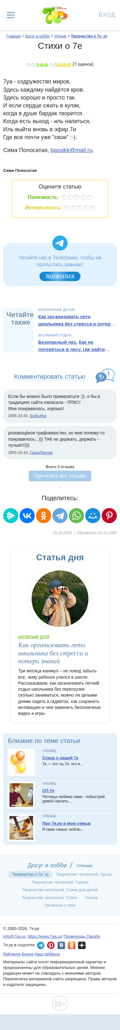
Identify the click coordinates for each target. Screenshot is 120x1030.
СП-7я (48, 790)
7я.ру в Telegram (41, 945)
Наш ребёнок (47, 954)
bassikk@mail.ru (71, 150)
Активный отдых (54, 335)
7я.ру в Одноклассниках (71, 945)
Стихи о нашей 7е (60, 758)
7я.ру (82, 945)
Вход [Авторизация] (107, 14)
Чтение (49, 751)
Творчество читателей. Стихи (49, 897)
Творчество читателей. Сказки (60, 882)
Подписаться (60, 276)
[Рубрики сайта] (10, 15)
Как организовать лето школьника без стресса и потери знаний (75, 323)
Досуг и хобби (47, 865)
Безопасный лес (57, 342)
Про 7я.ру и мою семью (66, 823)
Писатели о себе (60, 905)
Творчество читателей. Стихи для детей (60, 889)
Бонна (27, 954)
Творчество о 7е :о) (30, 874)
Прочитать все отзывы (60, 475)
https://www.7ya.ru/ (45, 936)
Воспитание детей (56, 310)
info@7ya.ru (14, 936)
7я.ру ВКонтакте (61, 945)
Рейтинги (12, 954)
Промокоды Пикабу (81, 936)
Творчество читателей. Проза (83, 874)
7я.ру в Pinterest (51, 945)
